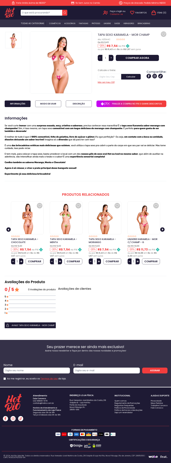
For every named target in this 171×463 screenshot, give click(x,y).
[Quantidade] (105, 58)
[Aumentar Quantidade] (21, 261)
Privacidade (156, 401)
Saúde (117, 23)
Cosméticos (55, 23)
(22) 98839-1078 (40, 401)
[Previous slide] (8, 229)
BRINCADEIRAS (144, 23)
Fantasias (83, 23)
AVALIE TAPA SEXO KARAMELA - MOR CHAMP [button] (30, 325)
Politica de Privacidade (124, 408)
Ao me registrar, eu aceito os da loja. (36, 378)
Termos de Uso (49, 378)
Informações (17, 103)
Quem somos (120, 401)
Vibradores (128, 23)
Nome (8, 365)
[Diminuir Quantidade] (13, 261)
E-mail (78, 365)
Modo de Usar (48, 103)
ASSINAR (155, 370)
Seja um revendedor (123, 412)
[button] (30, 325)
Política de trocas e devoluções (128, 410)
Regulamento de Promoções (127, 403)
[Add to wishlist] (163, 34)
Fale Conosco (157, 408)
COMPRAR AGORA (137, 58)
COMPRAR (34, 261)
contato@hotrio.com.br (43, 403)
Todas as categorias (32, 23)
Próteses (96, 23)
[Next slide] (162, 229)
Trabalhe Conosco (159, 405)
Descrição (79, 103)
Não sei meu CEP (106, 82)
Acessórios (69, 23)
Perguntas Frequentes (124, 405)
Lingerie (107, 23)
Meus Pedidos (157, 403)
